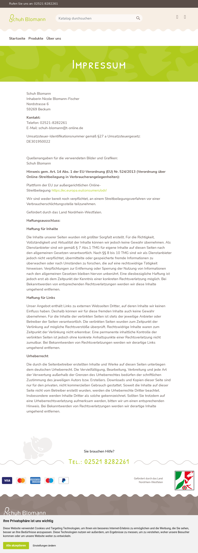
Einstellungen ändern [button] (44, 545)
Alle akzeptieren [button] (16, 545)
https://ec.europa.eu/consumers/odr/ (79, 190)
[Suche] (99, 18)
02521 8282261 (106, 461)
